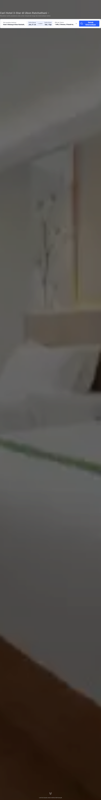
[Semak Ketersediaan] (89, 24)
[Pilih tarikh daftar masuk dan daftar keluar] (34, 23)
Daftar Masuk (32, 22)
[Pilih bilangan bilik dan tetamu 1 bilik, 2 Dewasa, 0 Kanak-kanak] (65, 23)
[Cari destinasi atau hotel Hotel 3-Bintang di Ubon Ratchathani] (14, 24)
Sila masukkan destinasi (9, 22)
